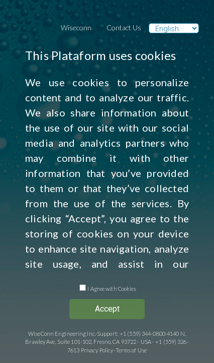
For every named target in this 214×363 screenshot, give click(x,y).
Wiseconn (76, 27)
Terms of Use (131, 350)
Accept (107, 309)
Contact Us (123, 27)
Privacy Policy (97, 350)
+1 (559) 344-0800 (142, 333)
